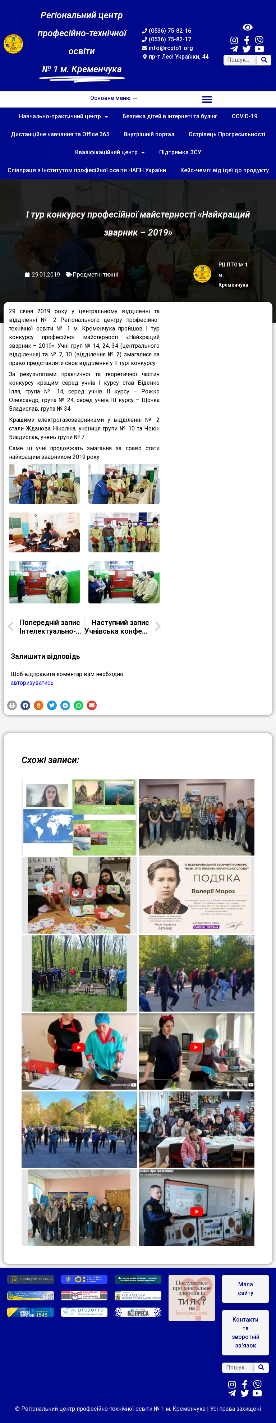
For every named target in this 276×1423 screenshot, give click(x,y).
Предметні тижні (95, 274)
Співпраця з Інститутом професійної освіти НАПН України (87, 170)
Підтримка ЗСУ (180, 152)
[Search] (264, 60)
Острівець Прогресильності (227, 134)
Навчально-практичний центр (63, 116)
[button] (207, 99)
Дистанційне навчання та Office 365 (60, 134)
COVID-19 (244, 116)
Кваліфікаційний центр (110, 152)
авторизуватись (32, 682)
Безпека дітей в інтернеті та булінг (170, 116)
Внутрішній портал (149, 134)
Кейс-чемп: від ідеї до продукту (224, 170)
